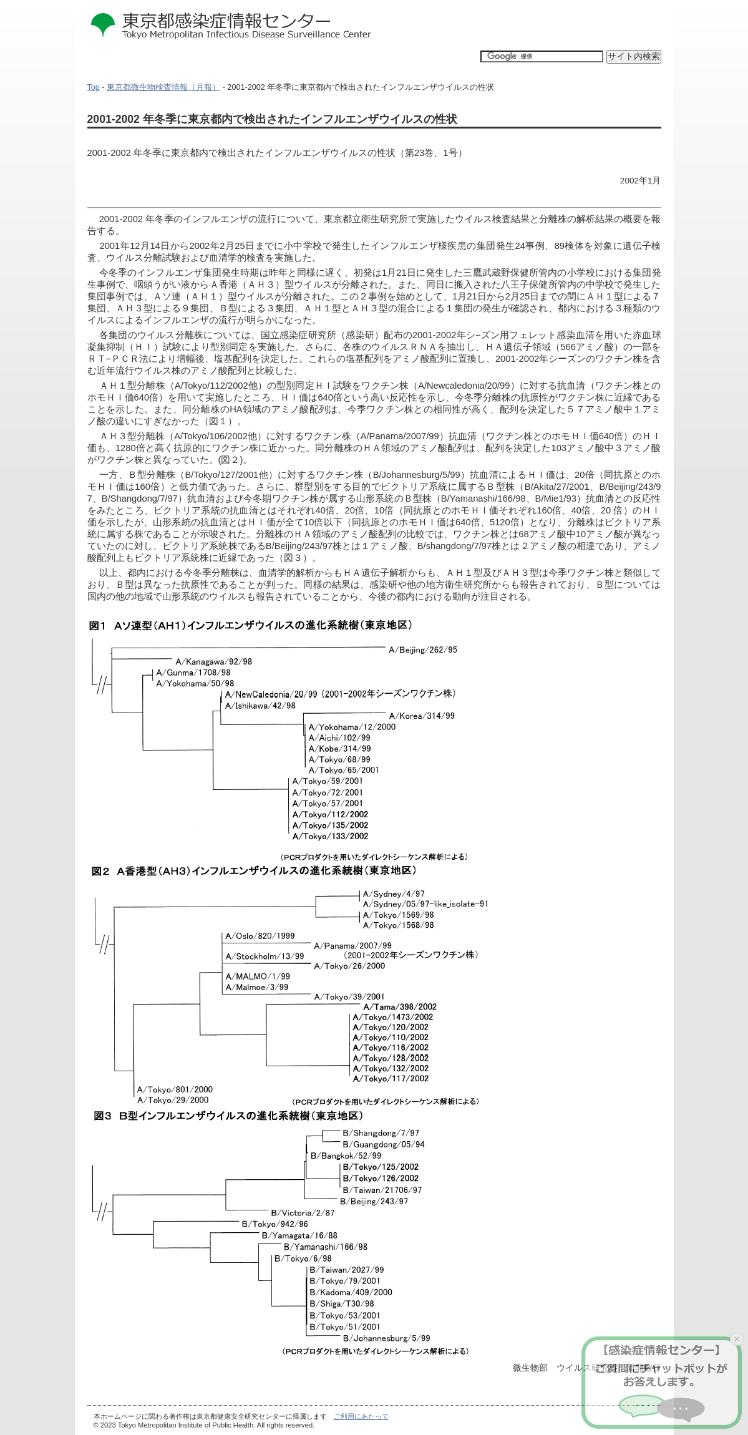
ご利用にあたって (361, 1416)
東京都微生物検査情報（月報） (163, 87)
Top (93, 87)
